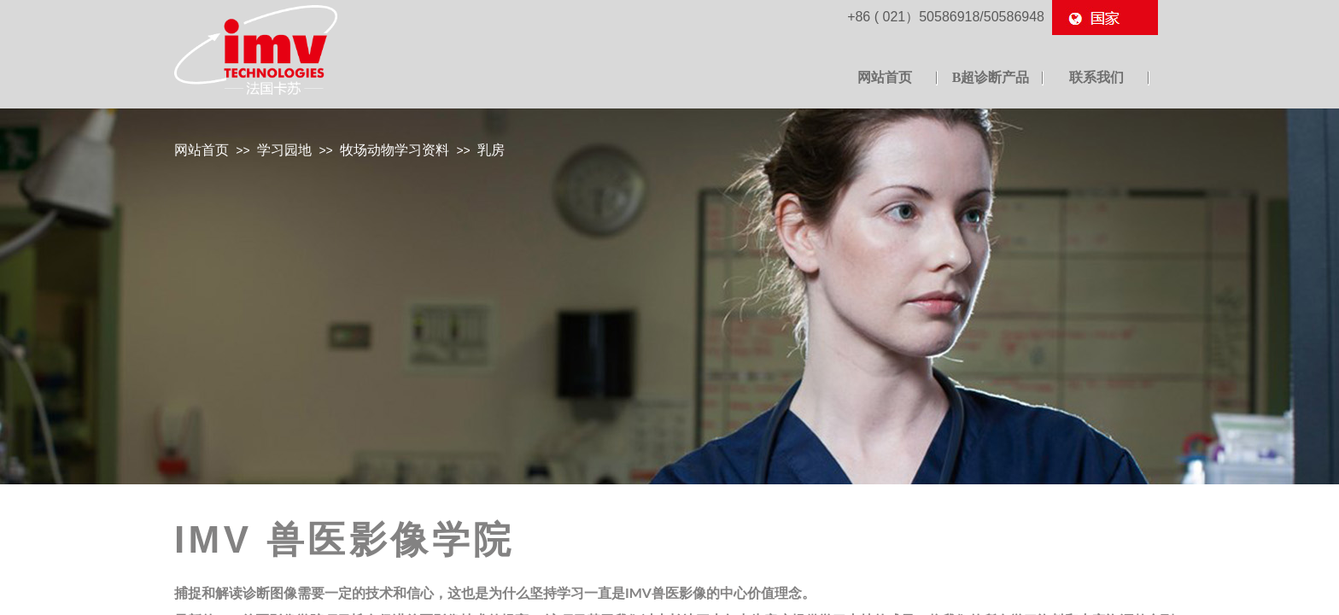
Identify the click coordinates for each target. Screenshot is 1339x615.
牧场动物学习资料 (394, 150)
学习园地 (284, 150)
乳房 (491, 150)
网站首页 (201, 150)
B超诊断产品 (991, 77)
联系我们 (1096, 77)
